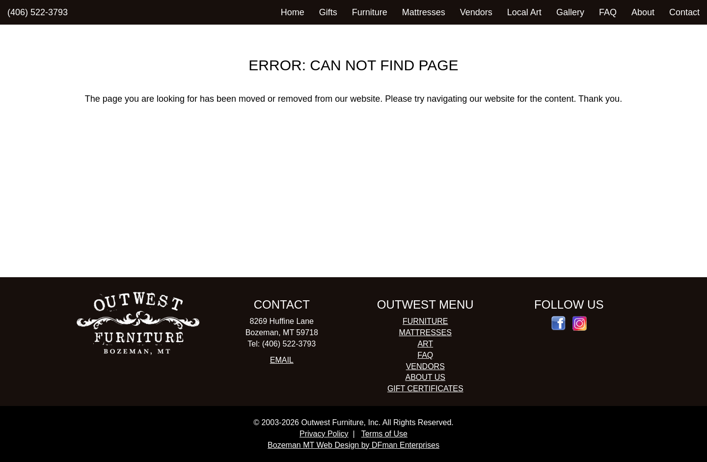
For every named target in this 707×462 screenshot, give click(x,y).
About (642, 12)
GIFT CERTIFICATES (425, 388)
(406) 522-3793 (37, 12)
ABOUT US (426, 377)
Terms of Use (384, 434)
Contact (684, 12)
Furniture (369, 12)
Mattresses (423, 12)
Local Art (524, 12)
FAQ (608, 12)
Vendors (476, 12)
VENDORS (425, 366)
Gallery (570, 12)
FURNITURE (425, 321)
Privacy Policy (324, 434)
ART (425, 344)
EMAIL (282, 360)
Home (292, 12)
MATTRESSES (425, 332)
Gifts (328, 12)
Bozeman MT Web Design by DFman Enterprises (353, 445)
